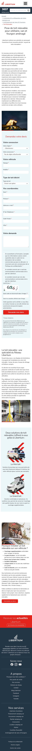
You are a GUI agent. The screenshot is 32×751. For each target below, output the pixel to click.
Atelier (16, 727)
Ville (4, 225)
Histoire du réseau (16, 685)
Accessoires (16, 722)
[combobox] (20, 10)
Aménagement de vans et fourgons (16, 733)
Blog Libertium (16, 690)
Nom (4, 192)
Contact (16, 688)
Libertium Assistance (16, 711)
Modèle (5, 170)
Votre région (7, 146)
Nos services (16, 682)
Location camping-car (16, 725)
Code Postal (7, 219)
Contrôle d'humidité (16, 730)
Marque (5, 163)
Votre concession (8, 152)
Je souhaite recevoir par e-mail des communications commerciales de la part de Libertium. (16, 272)
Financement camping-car (16, 714)
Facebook (12, 664)
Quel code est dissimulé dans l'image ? (15, 293)
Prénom (5, 199)
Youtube (20, 665)
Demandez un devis (10, 601)
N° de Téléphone (8, 212)
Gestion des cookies (15, 748)
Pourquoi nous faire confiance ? (16, 677)
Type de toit (6, 181)
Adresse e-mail (8, 205)
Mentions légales (15, 745)
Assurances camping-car (16, 716)
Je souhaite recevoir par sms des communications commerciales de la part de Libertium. (16, 279)
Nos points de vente (16, 680)
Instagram (16, 664)
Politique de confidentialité (15, 741)
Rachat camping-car (16, 719)
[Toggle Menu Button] (25, 3)
